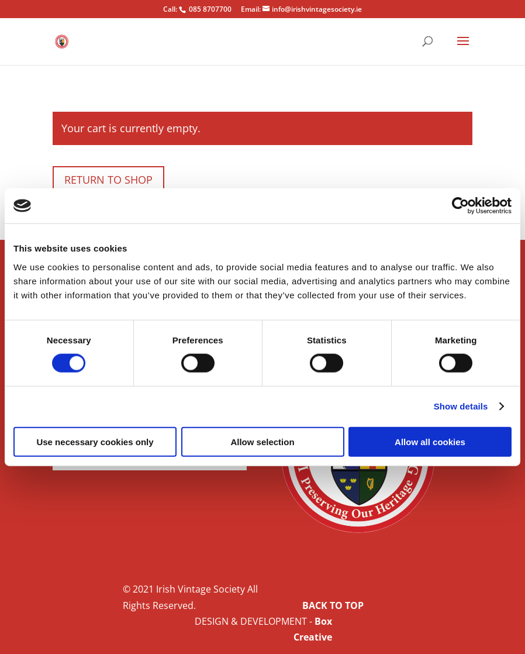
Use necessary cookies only (94, 441)
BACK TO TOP (333, 605)
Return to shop (108, 180)
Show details (461, 406)
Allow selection (262, 441)
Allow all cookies (430, 441)
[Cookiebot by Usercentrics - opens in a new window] (460, 206)
